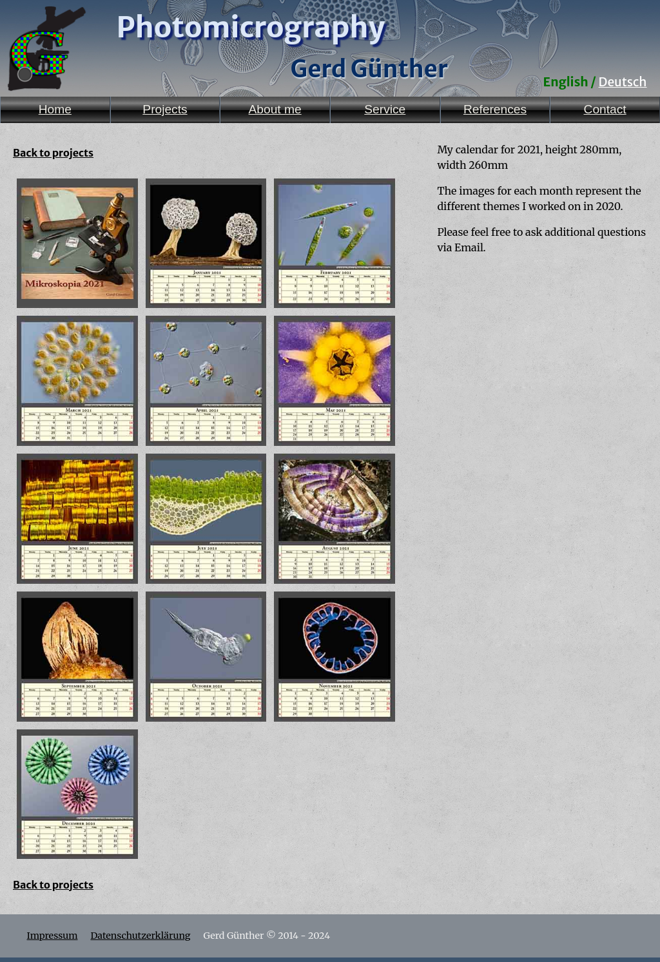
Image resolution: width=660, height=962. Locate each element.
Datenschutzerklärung (140, 935)
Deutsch (623, 82)
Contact (605, 109)
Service (384, 109)
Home (55, 109)
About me (275, 109)
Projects (164, 109)
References (495, 109)
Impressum (52, 935)
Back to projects (53, 152)
